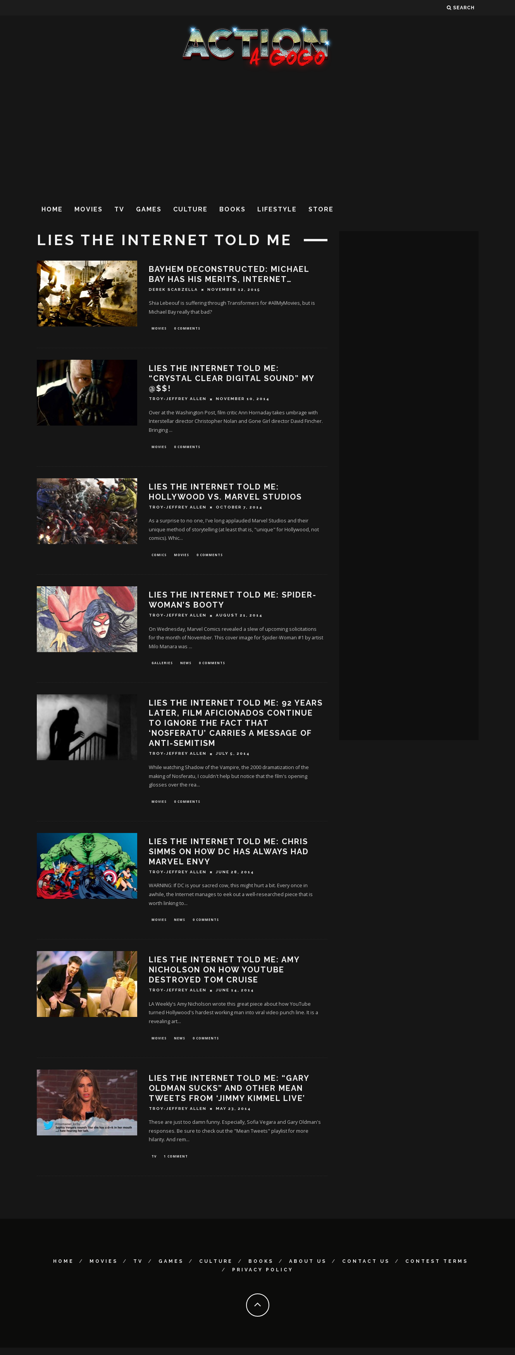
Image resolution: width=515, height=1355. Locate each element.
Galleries (162, 666)
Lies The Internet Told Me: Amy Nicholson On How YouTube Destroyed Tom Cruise (224, 975)
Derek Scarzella (173, 289)
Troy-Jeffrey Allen (178, 400)
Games (149, 209)
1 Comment (176, 1163)
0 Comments (187, 328)
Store (321, 209)
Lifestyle (277, 209)
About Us (308, 1268)
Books (232, 209)
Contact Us (366, 1268)
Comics (159, 557)
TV (119, 209)
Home (52, 209)
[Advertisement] (258, 135)
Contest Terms (436, 1268)
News (185, 666)
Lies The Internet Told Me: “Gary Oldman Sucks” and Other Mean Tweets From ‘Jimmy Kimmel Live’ (229, 1094)
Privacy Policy (262, 1277)
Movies (88, 209)
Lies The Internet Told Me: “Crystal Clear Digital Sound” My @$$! (231, 379)
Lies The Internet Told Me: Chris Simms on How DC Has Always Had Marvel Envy (229, 856)
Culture (190, 209)
